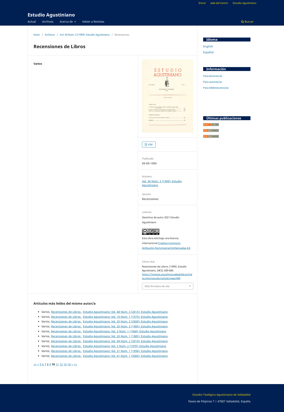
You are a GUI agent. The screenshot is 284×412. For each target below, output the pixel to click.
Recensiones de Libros (66, 312)
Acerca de (67, 21)
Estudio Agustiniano (51, 14)
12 (61, 364)
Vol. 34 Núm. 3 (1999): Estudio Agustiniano (85, 34)
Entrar (202, 3)
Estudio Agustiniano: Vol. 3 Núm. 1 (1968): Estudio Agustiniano (124, 331)
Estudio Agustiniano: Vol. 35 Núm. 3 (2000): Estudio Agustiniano (125, 321)
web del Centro (219, 3)
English (208, 46)
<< (35, 364)
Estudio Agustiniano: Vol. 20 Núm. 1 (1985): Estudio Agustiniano (125, 336)
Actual (32, 21)
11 (57, 364)
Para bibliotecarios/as (216, 87)
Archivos (47, 21)
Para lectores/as (212, 76)
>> (75, 364)
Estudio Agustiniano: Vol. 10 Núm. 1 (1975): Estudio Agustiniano (125, 317)
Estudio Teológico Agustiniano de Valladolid (221, 394)
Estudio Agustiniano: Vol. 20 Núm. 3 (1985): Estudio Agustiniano (125, 326)
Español (208, 52)
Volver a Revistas (93, 21)
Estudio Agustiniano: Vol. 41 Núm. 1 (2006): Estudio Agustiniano (125, 356)
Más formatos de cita (157, 286)
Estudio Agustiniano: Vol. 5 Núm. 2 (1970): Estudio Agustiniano (124, 346)
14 (69, 364)
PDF (150, 144)
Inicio (37, 34)
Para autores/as (212, 82)
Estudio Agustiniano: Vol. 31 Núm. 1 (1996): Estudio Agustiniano (125, 351)
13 (65, 364)
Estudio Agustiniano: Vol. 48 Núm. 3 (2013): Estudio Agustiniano (125, 312)
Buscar (247, 21)
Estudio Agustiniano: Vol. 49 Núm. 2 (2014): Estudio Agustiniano (125, 341)
